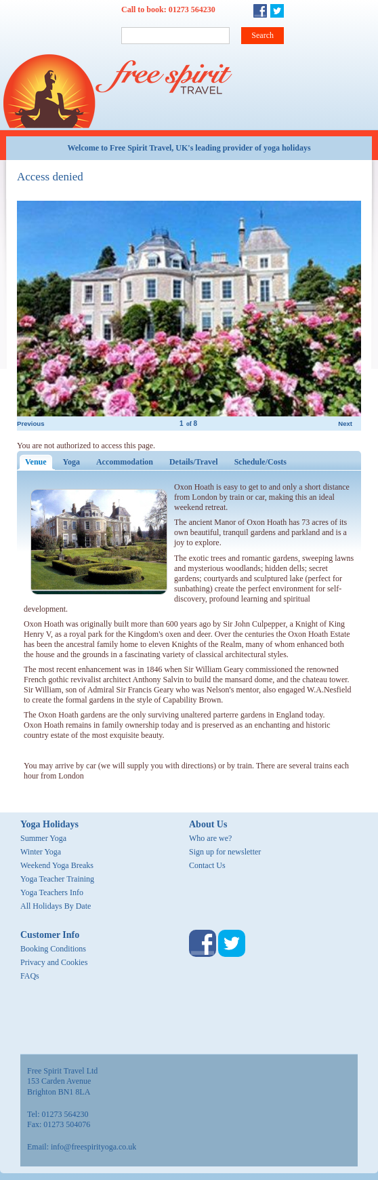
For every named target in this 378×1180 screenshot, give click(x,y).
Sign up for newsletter (225, 852)
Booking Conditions (53, 948)
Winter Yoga (40, 852)
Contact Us (207, 865)
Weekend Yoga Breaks (56, 865)
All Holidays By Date (55, 906)
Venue (40, 462)
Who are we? (210, 838)
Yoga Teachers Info (51, 892)
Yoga (71, 462)
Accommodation (124, 462)
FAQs (29, 976)
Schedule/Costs (260, 462)
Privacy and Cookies (53, 962)
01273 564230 (192, 9)
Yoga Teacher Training (57, 879)
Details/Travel (193, 462)
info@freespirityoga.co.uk (93, 1147)
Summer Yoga (43, 838)
